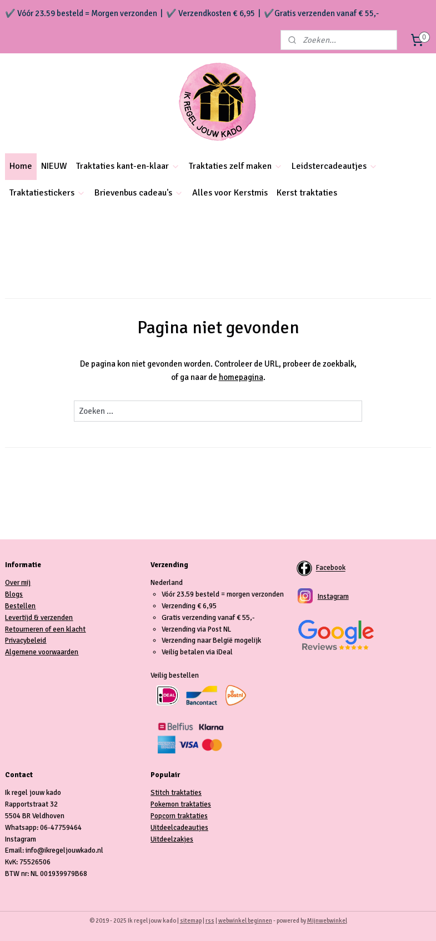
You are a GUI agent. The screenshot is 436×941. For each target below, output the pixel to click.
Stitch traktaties (176, 792)
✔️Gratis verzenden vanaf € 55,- (321, 13)
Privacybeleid (25, 640)
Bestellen (20, 606)
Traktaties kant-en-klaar (128, 166)
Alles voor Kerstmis (230, 192)
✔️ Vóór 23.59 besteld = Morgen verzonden (81, 13)
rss (210, 920)
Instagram (333, 596)
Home (20, 166)
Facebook (330, 568)
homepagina (241, 377)
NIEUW (54, 166)
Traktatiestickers (47, 192)
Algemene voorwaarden (41, 652)
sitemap (191, 920)
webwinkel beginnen (245, 920)
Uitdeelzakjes (172, 839)
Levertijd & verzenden (39, 617)
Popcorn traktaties (179, 816)
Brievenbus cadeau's (138, 192)
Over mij (18, 582)
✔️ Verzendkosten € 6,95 (210, 13)
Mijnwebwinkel (327, 920)
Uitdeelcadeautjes (179, 827)
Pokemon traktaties (181, 804)
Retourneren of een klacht (45, 629)
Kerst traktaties (307, 192)
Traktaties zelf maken (236, 166)
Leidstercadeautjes (335, 166)
